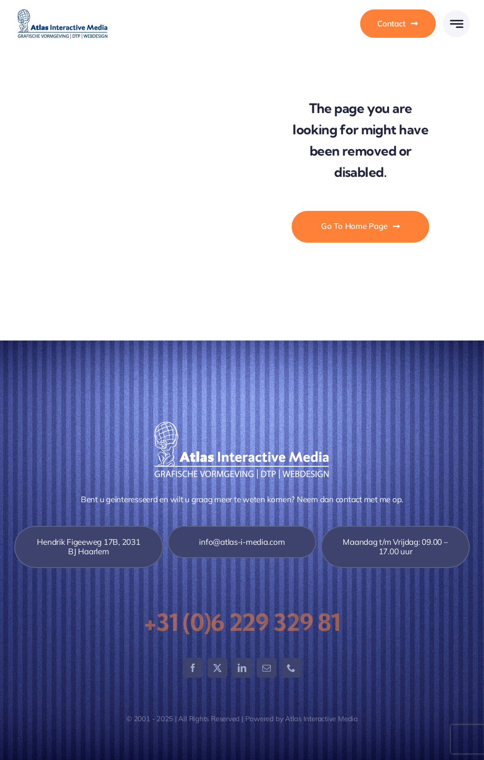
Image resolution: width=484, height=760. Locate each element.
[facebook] (193, 668)
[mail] (267, 668)
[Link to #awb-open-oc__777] (456, 23)
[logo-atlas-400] (62, 11)
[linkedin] (242, 668)
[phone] (291, 668)
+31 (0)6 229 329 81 (242, 622)
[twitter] (217, 668)
